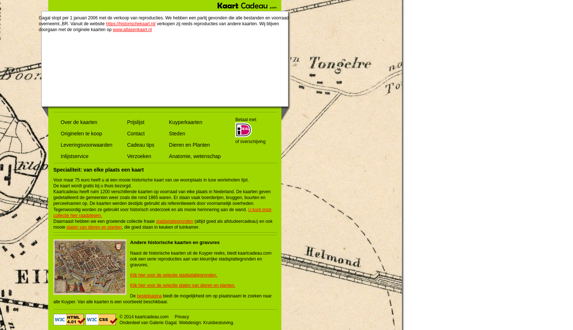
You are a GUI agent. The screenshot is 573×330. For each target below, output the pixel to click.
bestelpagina (149, 296)
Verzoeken (139, 156)
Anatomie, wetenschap (195, 156)
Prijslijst (135, 122)
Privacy (182, 316)
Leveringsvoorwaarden (87, 145)
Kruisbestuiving (218, 322)
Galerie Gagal (163, 322)
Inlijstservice (74, 156)
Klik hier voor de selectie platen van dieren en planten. (182, 285)
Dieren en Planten (189, 145)
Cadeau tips (141, 145)
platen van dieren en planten (94, 227)
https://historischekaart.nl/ (131, 23)
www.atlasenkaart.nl (132, 29)
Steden (177, 133)
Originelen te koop (81, 133)
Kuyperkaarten (185, 122)
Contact (136, 133)
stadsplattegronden (174, 221)
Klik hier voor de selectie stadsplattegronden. (173, 275)
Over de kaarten (79, 122)
